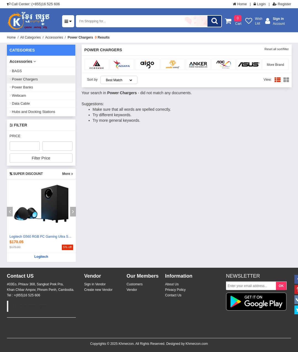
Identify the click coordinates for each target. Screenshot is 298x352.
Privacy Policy (175, 290)
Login (259, 4)
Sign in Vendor (95, 284)
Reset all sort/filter (276, 49)
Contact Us (173, 295)
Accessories (54, 37)
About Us (172, 284)
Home (240, 4)
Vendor (132, 290)
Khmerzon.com (30, 306)
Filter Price (41, 158)
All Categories (30, 37)
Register (282, 4)
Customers (135, 284)
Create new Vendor (98, 290)
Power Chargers (80, 37)
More (67, 174)
